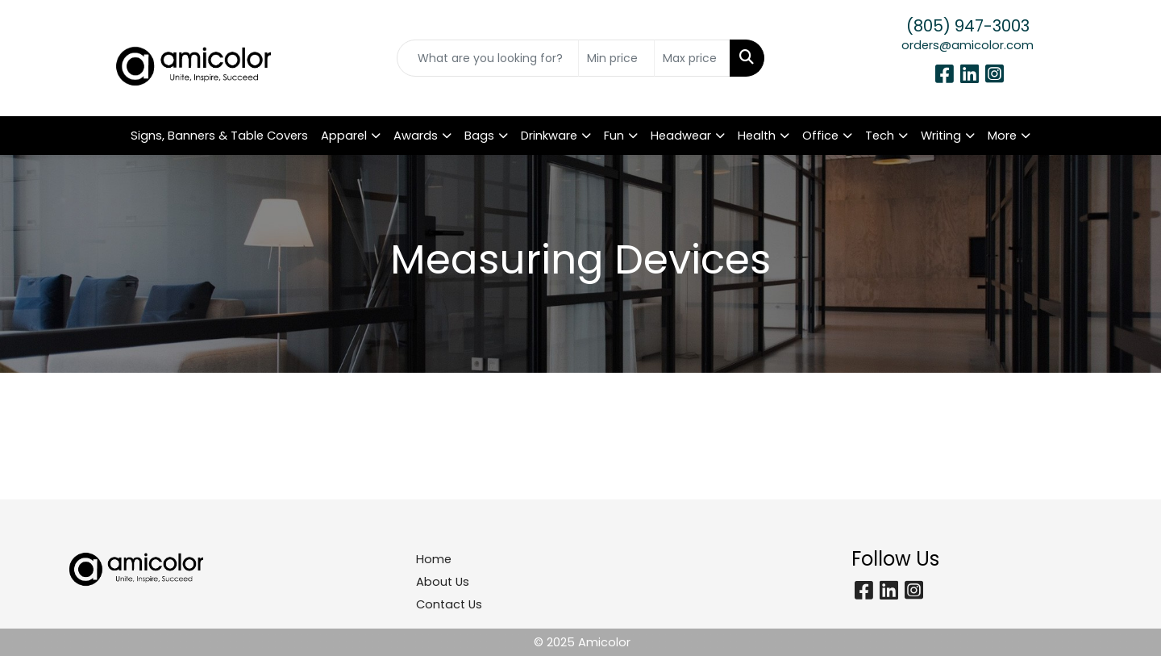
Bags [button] (479, 135)
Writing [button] (941, 135)
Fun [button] (614, 135)
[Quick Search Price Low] (616, 58)
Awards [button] (415, 135)
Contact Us (449, 604)
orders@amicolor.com (967, 45)
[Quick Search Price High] (692, 58)
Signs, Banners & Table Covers (219, 135)
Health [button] (757, 135)
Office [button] (820, 135)
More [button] (1002, 135)
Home (434, 559)
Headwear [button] (681, 135)
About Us (442, 582)
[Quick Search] (488, 58)
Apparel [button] (344, 135)
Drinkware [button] (549, 135)
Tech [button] (879, 135)
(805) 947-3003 (968, 26)
